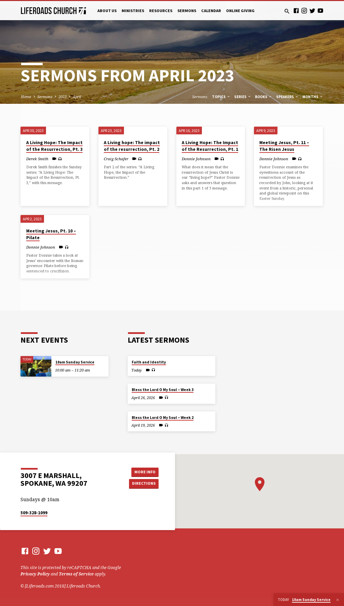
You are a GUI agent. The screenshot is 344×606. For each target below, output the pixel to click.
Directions (143, 483)
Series (242, 96)
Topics (221, 96)
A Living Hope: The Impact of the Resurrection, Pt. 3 (54, 146)
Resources (160, 10)
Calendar (211, 10)
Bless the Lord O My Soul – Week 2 (163, 417)
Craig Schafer (116, 158)
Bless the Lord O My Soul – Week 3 (163, 389)
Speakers (287, 96)
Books (263, 96)
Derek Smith (37, 158)
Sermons (186, 10)
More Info (143, 471)
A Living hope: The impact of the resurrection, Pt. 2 (132, 146)
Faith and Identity (149, 362)
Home (26, 96)
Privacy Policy (35, 574)
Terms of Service (76, 574)
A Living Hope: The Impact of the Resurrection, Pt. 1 (210, 146)
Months (312, 96)
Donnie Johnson (196, 158)
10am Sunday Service (74, 362)
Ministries (133, 10)
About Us (107, 10)
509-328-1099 (33, 513)
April (77, 96)
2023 (62, 96)
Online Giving (240, 10)
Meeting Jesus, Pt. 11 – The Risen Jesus (284, 146)
